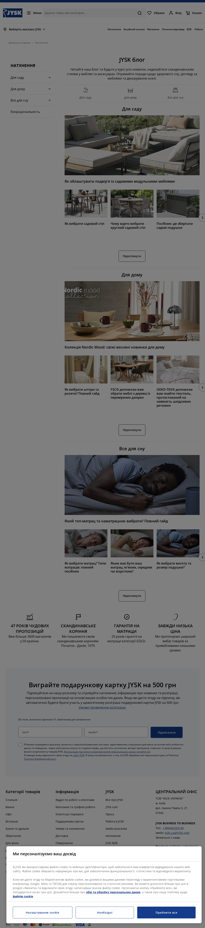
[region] (104, 884)
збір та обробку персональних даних (113, 892)
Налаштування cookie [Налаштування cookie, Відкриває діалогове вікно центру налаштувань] (42, 912)
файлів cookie (23, 896)
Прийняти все (166, 912)
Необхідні (104, 912)
